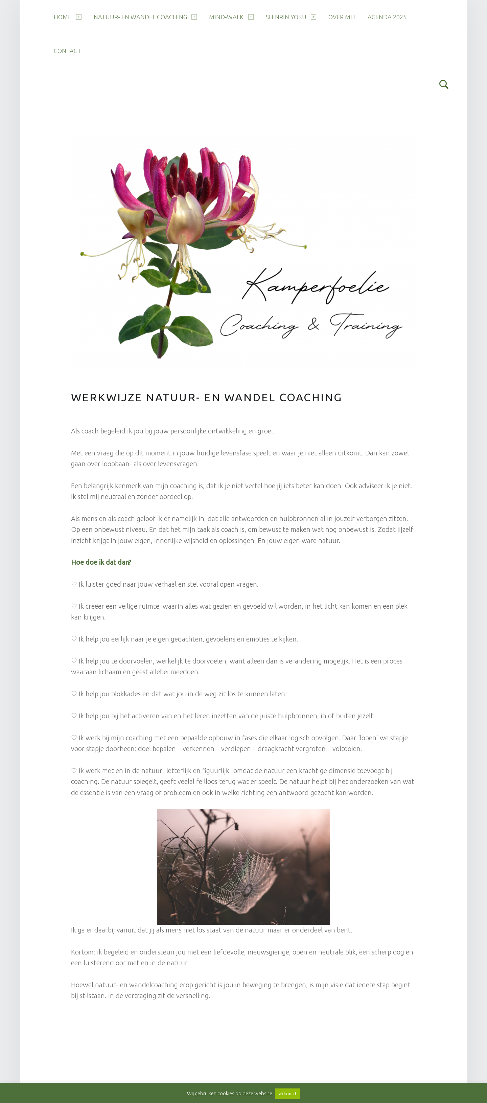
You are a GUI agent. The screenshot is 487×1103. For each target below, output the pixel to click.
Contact (67, 50)
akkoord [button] (287, 1093)
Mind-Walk (231, 17)
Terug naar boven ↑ (226, 1070)
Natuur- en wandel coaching (145, 17)
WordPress (160, 1070)
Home (67, 17)
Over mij (341, 17)
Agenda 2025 (387, 17)
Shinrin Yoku (291, 17)
